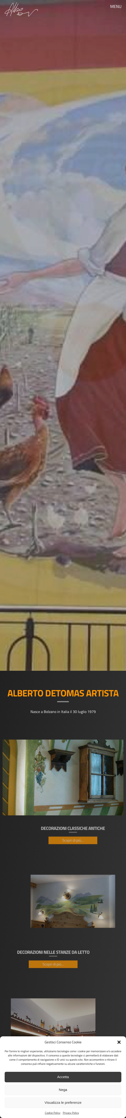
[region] (63, 335)
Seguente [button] (117, 338)
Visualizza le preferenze (63, 1102)
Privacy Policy (71, 1113)
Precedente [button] (9, 338)
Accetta (63, 1077)
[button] (119, 1042)
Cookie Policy (52, 1113)
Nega (63, 1090)
